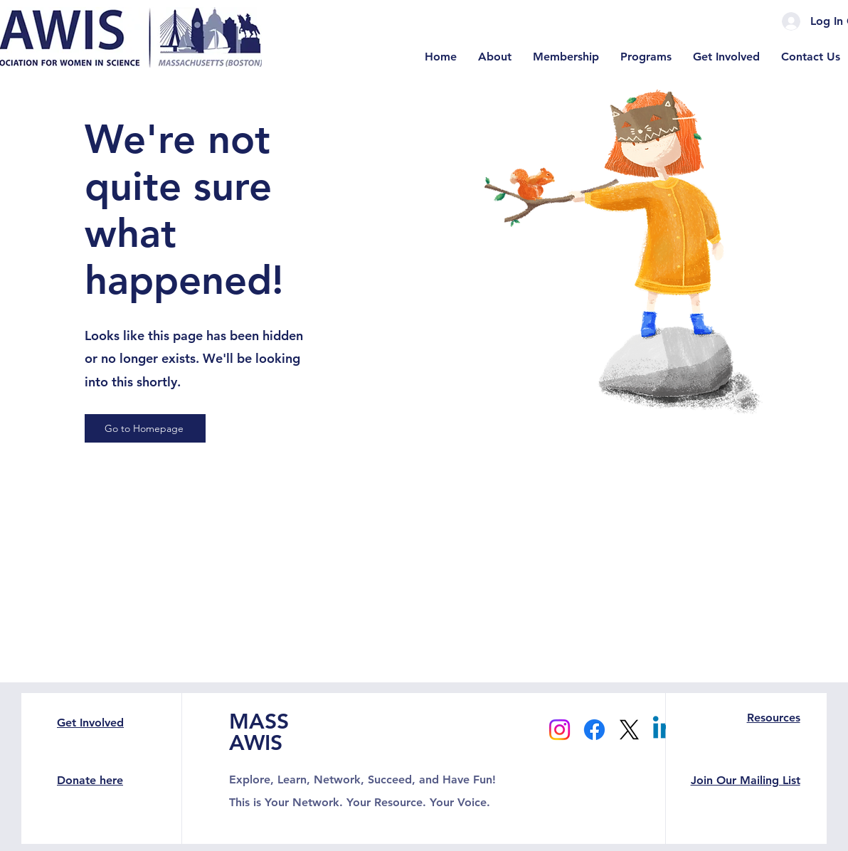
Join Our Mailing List (745, 780)
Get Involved (90, 722)
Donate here (90, 780)
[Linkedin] (664, 730)
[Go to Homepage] (145, 428)
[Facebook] (594, 730)
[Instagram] (559, 730)
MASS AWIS (259, 732)
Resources (773, 717)
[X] (629, 730)
